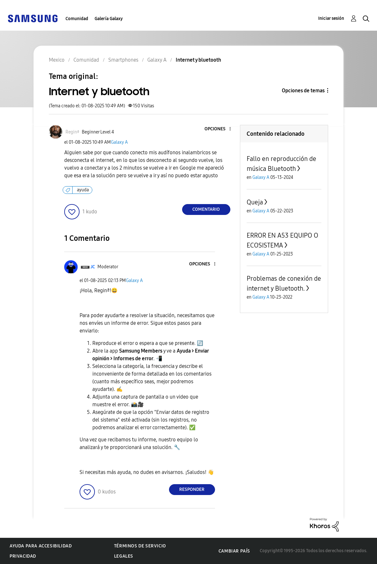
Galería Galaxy (109, 18)
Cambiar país (234, 551)
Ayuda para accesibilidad (41, 546)
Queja (255, 202)
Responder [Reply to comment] (191, 489)
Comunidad (76, 18)
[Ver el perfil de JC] (92, 267)
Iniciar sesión (331, 18)
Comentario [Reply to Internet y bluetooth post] (206, 209)
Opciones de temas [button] (303, 91)
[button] (219, 129)
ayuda (83, 190)
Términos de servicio (140, 546)
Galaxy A (119, 142)
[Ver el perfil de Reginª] (72, 132)
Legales (123, 556)
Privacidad (23, 556)
